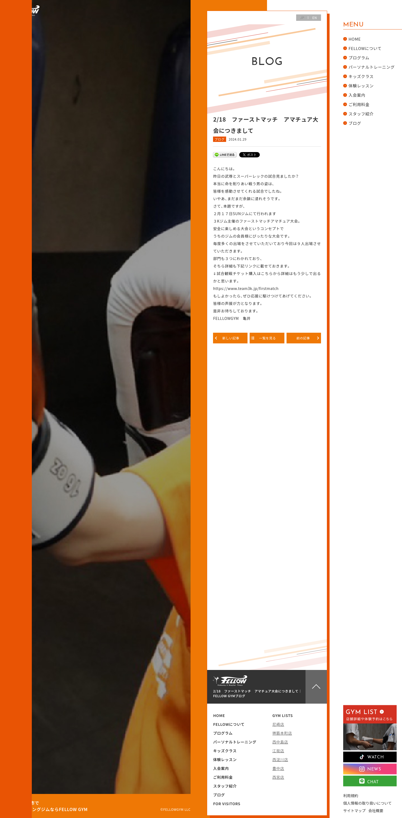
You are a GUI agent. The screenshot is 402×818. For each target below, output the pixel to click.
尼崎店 (278, 724)
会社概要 (375, 810)
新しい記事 (230, 338)
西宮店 (278, 777)
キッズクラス (225, 750)
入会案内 (221, 768)
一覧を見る (267, 338)
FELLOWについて (229, 724)
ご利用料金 (223, 777)
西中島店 (280, 742)
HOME (219, 715)
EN (314, 17)
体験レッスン (225, 759)
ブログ (219, 139)
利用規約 (350, 795)
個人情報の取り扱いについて (367, 802)
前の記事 (303, 338)
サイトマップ (354, 810)
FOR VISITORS (226, 803)
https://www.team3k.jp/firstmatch (246, 288)
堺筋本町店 (282, 733)
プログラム (223, 733)
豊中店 (278, 768)
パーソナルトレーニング (234, 742)
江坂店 (278, 750)
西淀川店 (280, 759)
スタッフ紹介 (225, 786)
